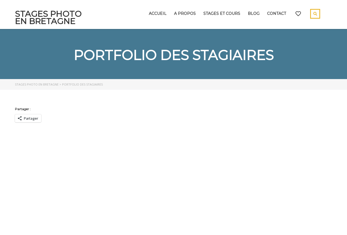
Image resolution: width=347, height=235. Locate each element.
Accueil (157, 13)
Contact (276, 13)
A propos (185, 13)
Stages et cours (221, 13)
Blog (253, 13)
